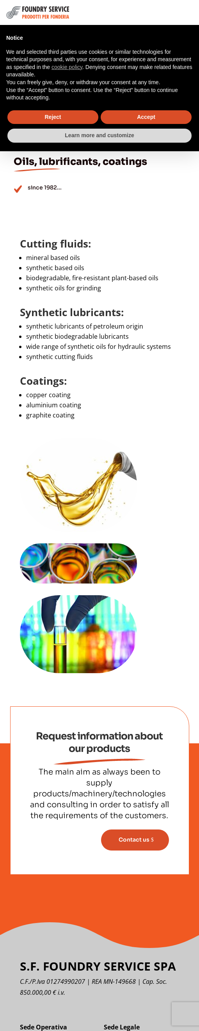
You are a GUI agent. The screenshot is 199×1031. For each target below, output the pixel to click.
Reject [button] (52, 117)
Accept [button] (146, 117)
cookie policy (67, 67)
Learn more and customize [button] (99, 135)
